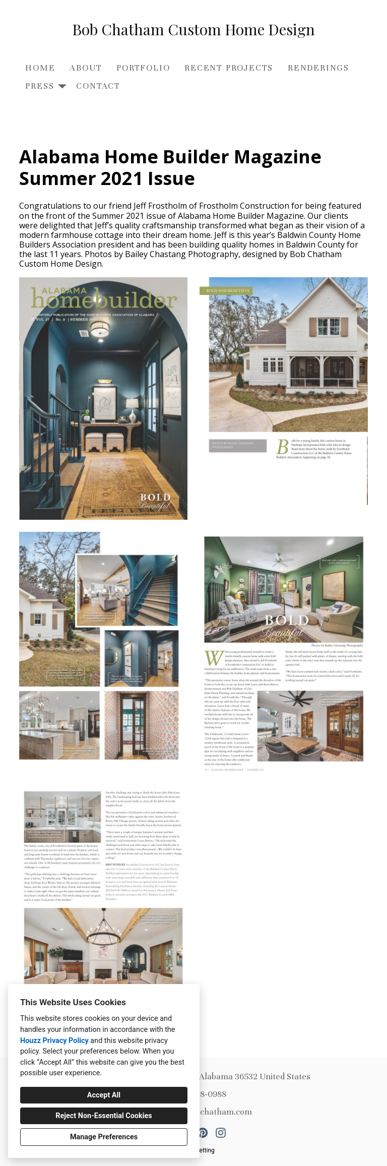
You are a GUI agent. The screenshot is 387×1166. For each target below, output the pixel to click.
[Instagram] (220, 1132)
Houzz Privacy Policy (54, 1040)
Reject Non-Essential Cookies (103, 1116)
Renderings (318, 68)
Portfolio (143, 68)
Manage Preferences (104, 1137)
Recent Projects (228, 68)
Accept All (103, 1095)
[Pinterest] (202, 1132)
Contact (98, 86)
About (86, 68)
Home (40, 68)
